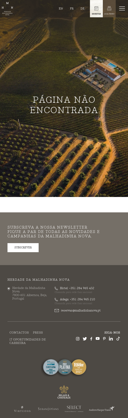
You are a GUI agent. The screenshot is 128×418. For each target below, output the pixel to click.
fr (72, 8)
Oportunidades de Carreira (27, 341)
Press (38, 332)
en (61, 8)
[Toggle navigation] (122, 8)
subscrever (23, 247)
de (83, 8)
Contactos (19, 332)
